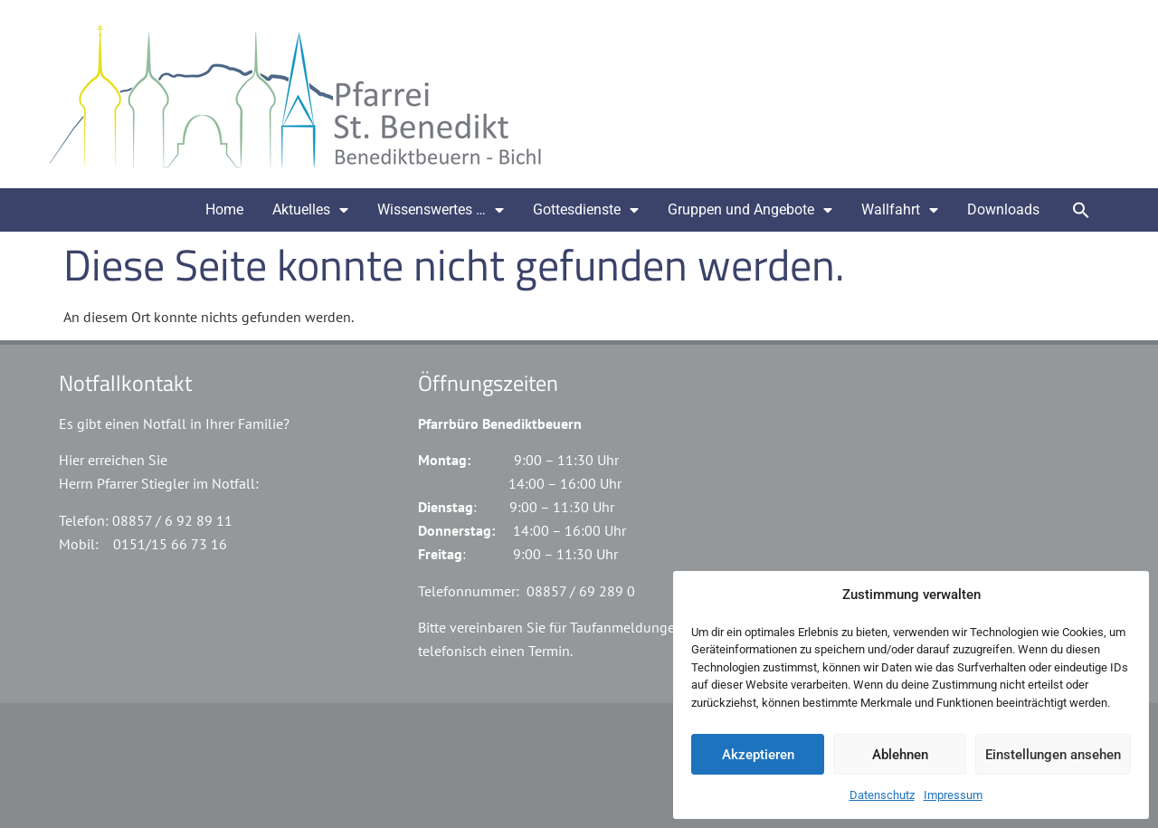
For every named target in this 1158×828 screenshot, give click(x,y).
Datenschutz (882, 795)
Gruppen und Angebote (750, 210)
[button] (1081, 210)
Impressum (953, 795)
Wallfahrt (899, 210)
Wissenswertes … (440, 210)
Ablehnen (900, 755)
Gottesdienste (586, 210)
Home (224, 209)
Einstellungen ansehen (1053, 755)
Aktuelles (310, 210)
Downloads (1003, 209)
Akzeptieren (758, 755)
